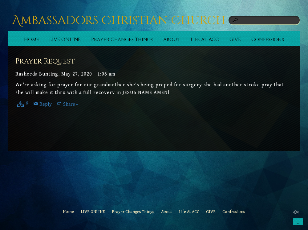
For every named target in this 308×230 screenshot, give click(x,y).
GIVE (235, 39)
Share (70, 104)
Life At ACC (205, 39)
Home (31, 39)
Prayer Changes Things (122, 39)
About (171, 39)
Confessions (267, 39)
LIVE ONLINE (65, 39)
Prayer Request (45, 61)
